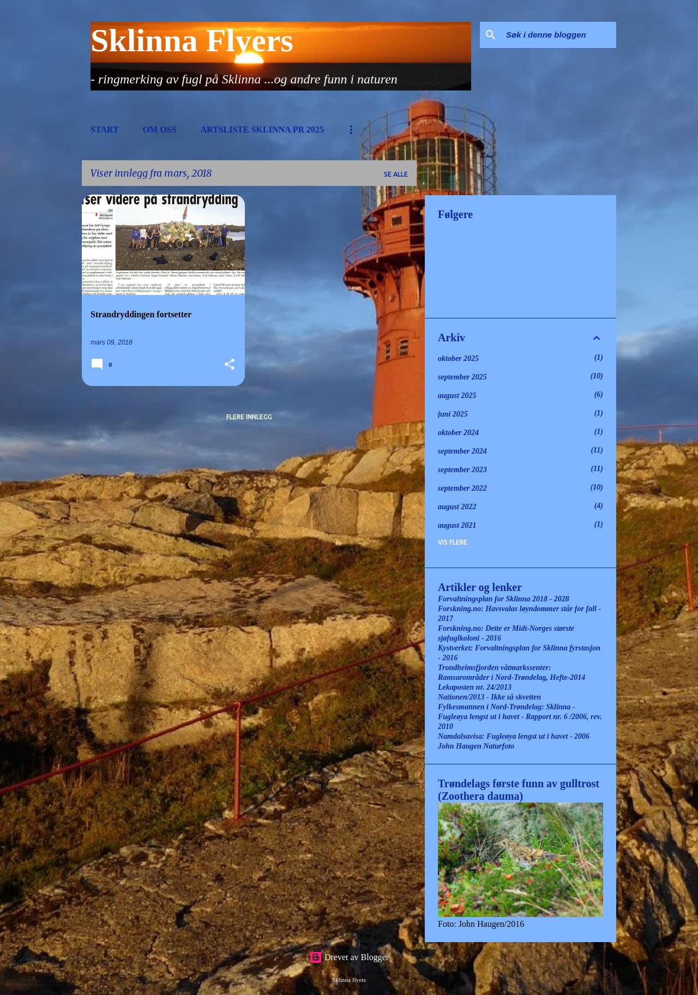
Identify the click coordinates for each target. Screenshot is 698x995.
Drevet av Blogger (349, 957)
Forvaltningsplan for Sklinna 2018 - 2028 (503, 599)
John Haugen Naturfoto (476, 746)
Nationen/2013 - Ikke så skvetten (489, 697)
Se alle (396, 174)
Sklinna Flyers (192, 40)
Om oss (160, 129)
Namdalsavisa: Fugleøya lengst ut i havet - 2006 (513, 736)
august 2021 (457, 525)
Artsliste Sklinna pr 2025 (262, 129)
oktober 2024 (458, 433)
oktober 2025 (458, 358)
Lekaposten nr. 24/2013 (475, 687)
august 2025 (457, 395)
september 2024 (462, 451)
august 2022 (457, 507)
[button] (229, 365)
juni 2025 (453, 414)
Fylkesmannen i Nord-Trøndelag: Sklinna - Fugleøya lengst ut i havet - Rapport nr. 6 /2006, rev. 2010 (520, 717)
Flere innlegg (249, 416)
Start (105, 129)
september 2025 (462, 377)
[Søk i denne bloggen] (559, 35)
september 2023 (462, 470)
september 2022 (462, 488)
